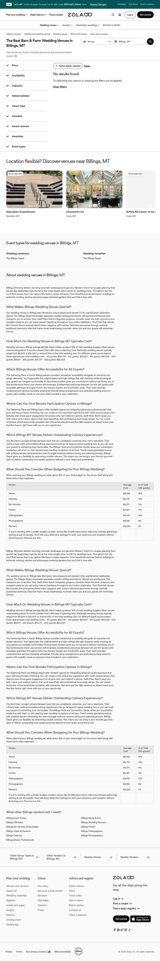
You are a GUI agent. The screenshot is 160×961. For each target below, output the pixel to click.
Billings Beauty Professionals (20, 839)
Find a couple (56, 14)
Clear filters (60, 86)
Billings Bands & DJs (91, 818)
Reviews (42, 895)
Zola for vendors (147, 4)
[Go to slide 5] (39, 206)
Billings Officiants (14, 822)
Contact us (75, 909)
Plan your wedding (17, 14)
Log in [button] (130, 14)
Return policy (76, 905)
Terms (84, 4)
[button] (110, 41)
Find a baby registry (126, 908)
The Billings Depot (15, 258)
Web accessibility (62, 951)
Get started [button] (145, 14)
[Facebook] (114, 930)
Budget (10, 909)
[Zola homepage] (80, 15)
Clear (87, 65)
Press (41, 909)
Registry (10, 900)
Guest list (11, 890)
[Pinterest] (118, 930)
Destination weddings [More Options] (87, 25)
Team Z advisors (78, 914)
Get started (121, 918)
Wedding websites (16, 895)
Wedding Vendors (13, 34)
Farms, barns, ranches (99, 34)
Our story (43, 885)
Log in (118, 898)
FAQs (72, 890)
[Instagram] (125, 930)
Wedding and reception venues (37, 34)
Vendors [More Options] (67, 25)
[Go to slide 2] (31, 206)
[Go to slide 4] (36, 206)
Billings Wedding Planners (93, 822)
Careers (42, 905)
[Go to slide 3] (34, 206)
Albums (10, 914)
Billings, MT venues (79, 34)
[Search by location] (130, 41)
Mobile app (12, 924)
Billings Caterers (14, 835)
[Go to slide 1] (29, 206)
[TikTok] (129, 930)
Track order (75, 895)
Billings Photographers (92, 835)
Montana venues (60, 34)
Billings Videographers (92, 831)
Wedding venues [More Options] (49, 25)
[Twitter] (122, 930)
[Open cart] (119, 14)
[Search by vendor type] (97, 41)
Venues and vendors (17, 885)
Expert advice (38, 14)
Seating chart (13, 919)
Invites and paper (15, 905)
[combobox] (130, 41)
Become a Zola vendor (50, 890)
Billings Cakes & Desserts (18, 831)
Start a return (76, 900)
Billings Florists (88, 826)
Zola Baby (122, 4)
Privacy (8, 951)
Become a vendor (111, 25)
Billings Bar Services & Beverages (22, 826)
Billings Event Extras (16, 818)
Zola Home (133, 4)
